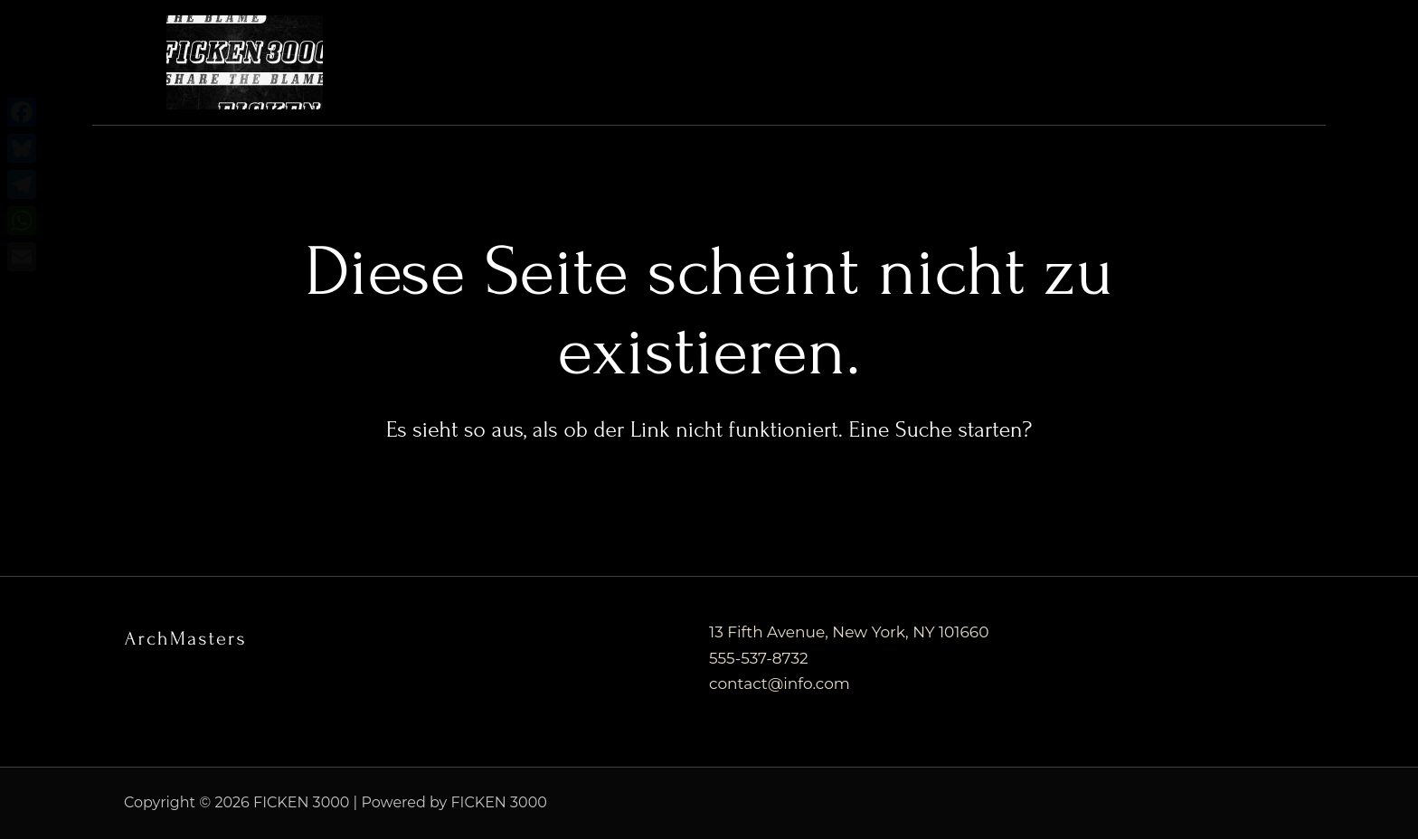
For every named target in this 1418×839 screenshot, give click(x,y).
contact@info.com (779, 683)
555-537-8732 (758, 658)
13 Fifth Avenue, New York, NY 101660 (848, 632)
